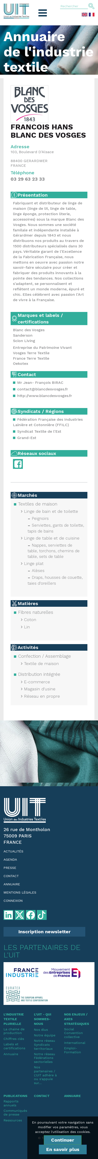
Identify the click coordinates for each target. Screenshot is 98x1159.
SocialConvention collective (73, 1033)
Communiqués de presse (15, 1112)
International (74, 1043)
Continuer (62, 1140)
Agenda (10, 859)
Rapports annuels (11, 1103)
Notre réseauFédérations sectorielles (44, 1058)
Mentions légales (20, 892)
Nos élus (41, 1029)
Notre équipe (44, 1035)
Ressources (13, 1120)
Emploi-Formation (72, 1050)
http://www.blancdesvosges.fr (44, 395)
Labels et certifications (14, 1046)
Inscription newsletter (44, 931)
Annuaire (12, 884)
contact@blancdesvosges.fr (42, 389)
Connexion (13, 900)
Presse (10, 868)
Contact (11, 876)
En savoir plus (62, 1149)
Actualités (13, 851)
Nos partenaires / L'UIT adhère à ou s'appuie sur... (45, 1075)
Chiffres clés (14, 1039)
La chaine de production (14, 1031)
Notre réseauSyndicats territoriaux (44, 1044)
